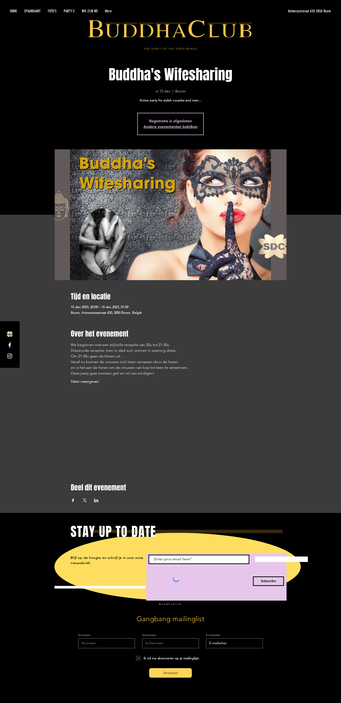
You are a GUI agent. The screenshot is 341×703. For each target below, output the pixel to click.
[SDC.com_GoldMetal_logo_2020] (9, 334)
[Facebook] (9, 345)
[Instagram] (9, 356)
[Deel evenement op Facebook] (73, 500)
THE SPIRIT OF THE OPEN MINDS (170, 48)
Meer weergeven (85, 381)
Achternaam (149, 635)
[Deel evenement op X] (84, 500)
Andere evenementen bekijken (170, 126)
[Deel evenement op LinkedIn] (96, 500)
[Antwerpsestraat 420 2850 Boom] (286, 11)
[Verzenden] (170, 673)
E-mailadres (213, 635)
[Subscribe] (268, 581)
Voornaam (84, 635)
